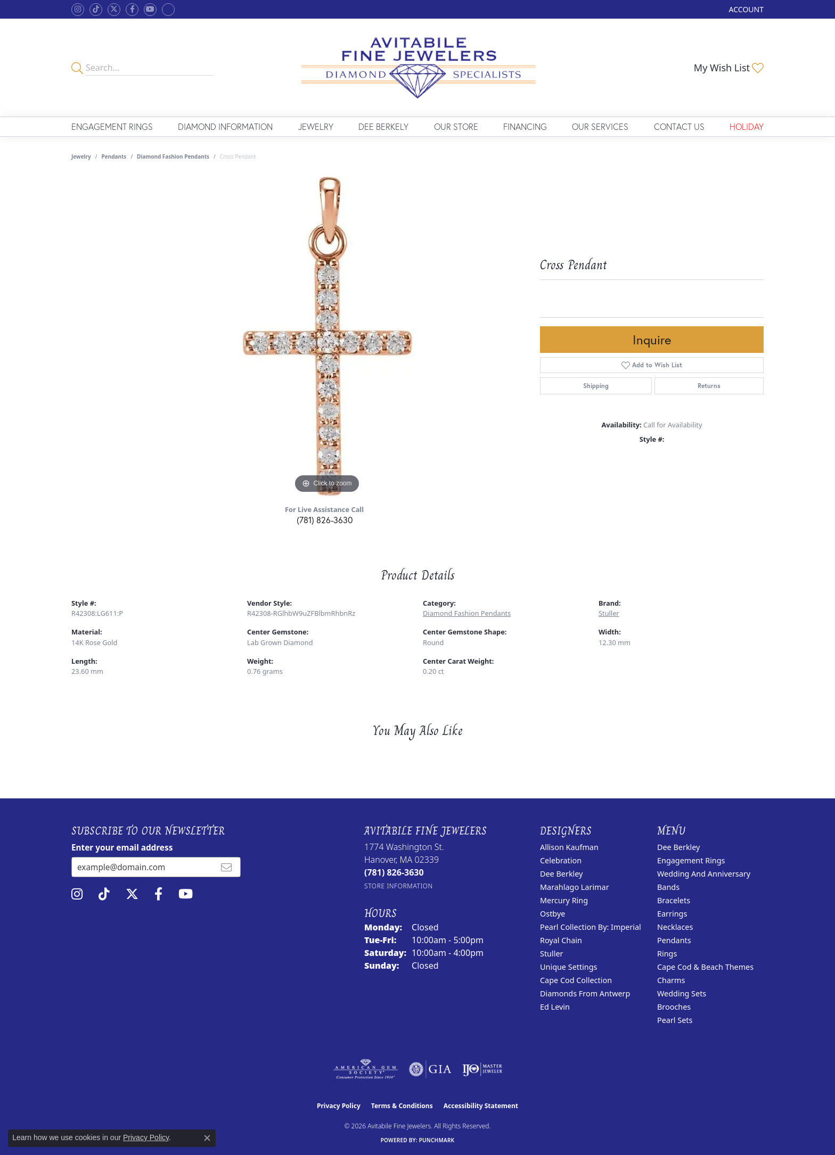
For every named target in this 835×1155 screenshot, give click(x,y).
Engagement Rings (112, 126)
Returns (709, 386)
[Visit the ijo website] (482, 1069)
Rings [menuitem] (667, 953)
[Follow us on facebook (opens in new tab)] (132, 9)
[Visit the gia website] (430, 1069)
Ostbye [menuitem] (552, 914)
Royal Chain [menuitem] (561, 940)
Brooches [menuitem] (674, 1007)
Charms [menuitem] (671, 980)
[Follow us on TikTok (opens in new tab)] (95, 9)
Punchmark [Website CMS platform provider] (437, 1140)
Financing (525, 126)
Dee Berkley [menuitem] (561, 874)
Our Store (456, 126)
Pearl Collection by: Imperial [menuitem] (590, 927)
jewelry (81, 156)
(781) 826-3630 (325, 519)
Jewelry (315, 126)
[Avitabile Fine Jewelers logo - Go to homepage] (417, 68)
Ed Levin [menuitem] (555, 1007)
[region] (327, 336)
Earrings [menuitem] (672, 914)
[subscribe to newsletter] (226, 867)
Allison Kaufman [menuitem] (569, 847)
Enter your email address (122, 847)
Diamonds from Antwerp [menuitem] (585, 993)
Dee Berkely (383, 126)
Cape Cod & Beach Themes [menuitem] (705, 967)
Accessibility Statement (481, 1105)
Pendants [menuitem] (674, 940)
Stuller (609, 613)
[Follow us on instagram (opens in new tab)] (77, 9)
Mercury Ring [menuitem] (564, 900)
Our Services (600, 126)
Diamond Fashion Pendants (173, 156)
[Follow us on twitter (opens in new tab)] (114, 9)
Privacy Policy (339, 1105)
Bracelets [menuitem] (673, 900)
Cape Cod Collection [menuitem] (576, 980)
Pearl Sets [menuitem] (674, 1020)
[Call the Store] (394, 872)
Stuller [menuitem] (551, 953)
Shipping (596, 386)
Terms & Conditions (402, 1105)
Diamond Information (225, 126)
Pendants (114, 156)
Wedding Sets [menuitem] (681, 993)
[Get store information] (398, 885)
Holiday (747, 126)
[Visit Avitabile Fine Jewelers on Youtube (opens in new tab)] (150, 9)
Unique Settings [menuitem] (568, 967)
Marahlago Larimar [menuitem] (574, 887)
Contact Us (679, 126)
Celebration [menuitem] (561, 860)
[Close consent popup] (207, 1138)
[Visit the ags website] (365, 1069)
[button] (745, 9)
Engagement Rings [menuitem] (691, 860)
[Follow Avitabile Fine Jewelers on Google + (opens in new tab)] (168, 9)
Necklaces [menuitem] (675, 927)
